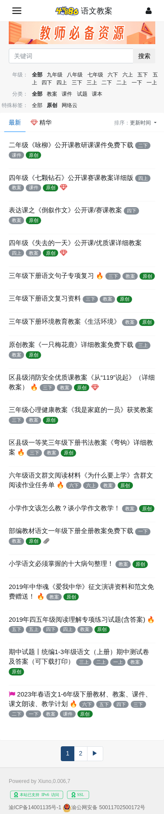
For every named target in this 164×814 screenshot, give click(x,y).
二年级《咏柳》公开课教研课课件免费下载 (71, 145)
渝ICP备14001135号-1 (35, 807)
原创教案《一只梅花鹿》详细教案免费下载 (71, 344)
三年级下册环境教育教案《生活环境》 (64, 321)
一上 (152, 83)
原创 (52, 105)
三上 (92, 83)
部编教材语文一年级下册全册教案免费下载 (71, 530)
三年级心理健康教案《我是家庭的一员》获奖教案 (81, 409)
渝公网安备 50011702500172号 (108, 807)
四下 (47, 83)
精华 (41, 122)
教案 (52, 94)
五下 (142, 75)
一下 (137, 83)
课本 (97, 94)
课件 (67, 94)
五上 (33, 629)
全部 (37, 75)
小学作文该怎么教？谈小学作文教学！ (64, 508)
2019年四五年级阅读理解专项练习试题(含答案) (77, 619)
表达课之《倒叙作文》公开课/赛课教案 (65, 210)
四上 (61, 83)
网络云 (69, 105)
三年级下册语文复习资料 (45, 298)
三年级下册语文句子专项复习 (51, 275)
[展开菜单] (17, 10)
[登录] (149, 10)
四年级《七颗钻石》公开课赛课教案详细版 (71, 177)
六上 (127, 75)
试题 (82, 94)
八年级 (75, 75)
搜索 (144, 55)
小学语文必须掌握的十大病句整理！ (61, 563)
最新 (15, 122)
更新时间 (141, 123)
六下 (113, 75)
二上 (121, 83)
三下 (77, 83)
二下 (106, 83)
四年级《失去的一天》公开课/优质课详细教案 (75, 242)
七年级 (95, 75)
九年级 (55, 75)
